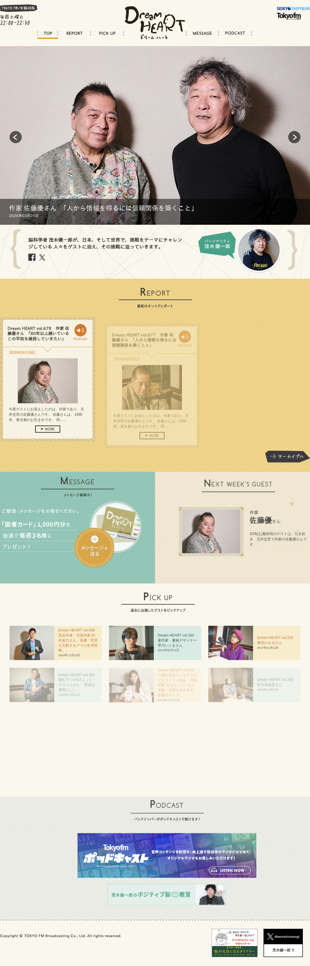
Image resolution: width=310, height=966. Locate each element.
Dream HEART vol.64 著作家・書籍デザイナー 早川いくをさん (179, 643)
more (47, 439)
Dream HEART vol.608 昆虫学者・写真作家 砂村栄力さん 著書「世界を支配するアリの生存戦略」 (78, 643)
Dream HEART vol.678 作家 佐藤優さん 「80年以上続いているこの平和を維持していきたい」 (38, 344)
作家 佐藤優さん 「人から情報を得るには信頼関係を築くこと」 (103, 208)
